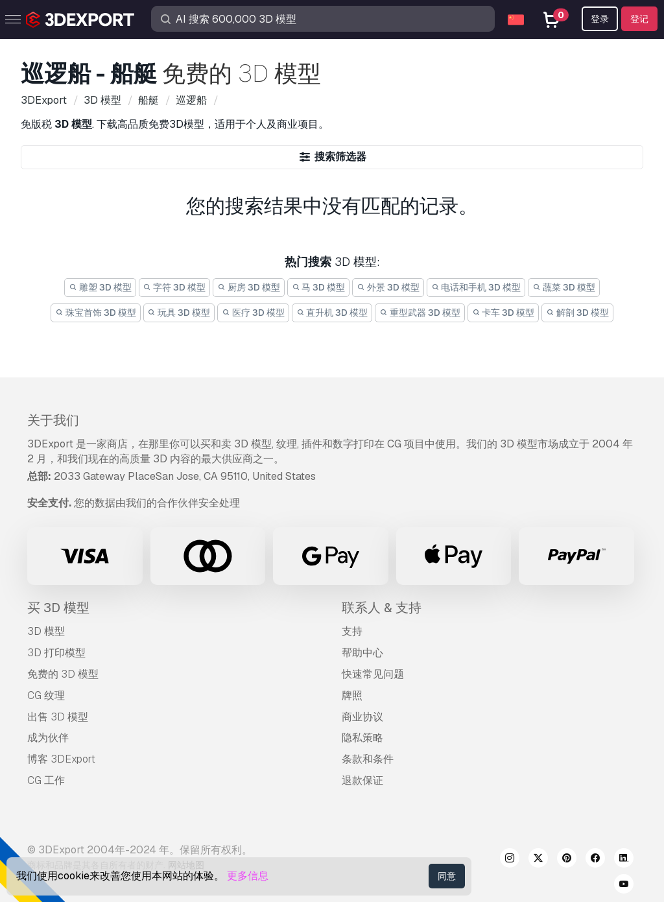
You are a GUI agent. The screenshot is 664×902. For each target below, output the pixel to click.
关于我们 (53, 420)
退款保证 (362, 780)
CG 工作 (46, 780)
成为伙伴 (48, 737)
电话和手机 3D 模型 (476, 287)
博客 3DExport (61, 759)
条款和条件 (368, 759)
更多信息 (247, 876)
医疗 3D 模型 (253, 312)
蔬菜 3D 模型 (563, 287)
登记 (639, 19)
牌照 (352, 695)
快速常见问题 (373, 674)
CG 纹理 (46, 695)
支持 (352, 631)
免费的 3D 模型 (63, 674)
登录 (600, 19)
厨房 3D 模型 (248, 287)
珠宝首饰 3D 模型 (95, 312)
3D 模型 (46, 631)
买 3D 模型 (58, 607)
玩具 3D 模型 (179, 312)
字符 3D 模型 (174, 287)
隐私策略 (362, 737)
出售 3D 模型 (57, 717)
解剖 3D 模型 (577, 312)
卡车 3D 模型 (503, 312)
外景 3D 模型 (388, 287)
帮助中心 (362, 652)
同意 (447, 876)
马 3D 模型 (319, 287)
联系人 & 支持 (381, 607)
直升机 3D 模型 (332, 312)
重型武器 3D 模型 (419, 312)
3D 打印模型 (56, 652)
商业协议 (362, 717)
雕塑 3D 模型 (100, 287)
